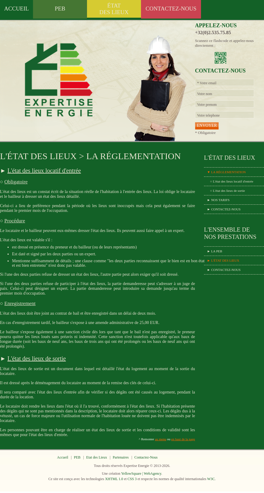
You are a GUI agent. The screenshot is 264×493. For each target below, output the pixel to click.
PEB (60, 8)
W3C (210, 479)
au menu (160, 439)
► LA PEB (214, 251)
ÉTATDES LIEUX (114, 8)
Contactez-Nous (146, 457)
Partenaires (121, 457)
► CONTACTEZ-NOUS (224, 209)
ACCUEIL (16, 8)
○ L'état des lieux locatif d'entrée (231, 181)
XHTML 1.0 (114, 479)
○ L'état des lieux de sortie (227, 190)
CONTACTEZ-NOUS (171, 8)
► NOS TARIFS (218, 200)
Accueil (62, 457)
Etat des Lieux (96, 457)
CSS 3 (132, 479)
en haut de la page (183, 439)
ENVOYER (207, 125)
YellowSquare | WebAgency (141, 473)
